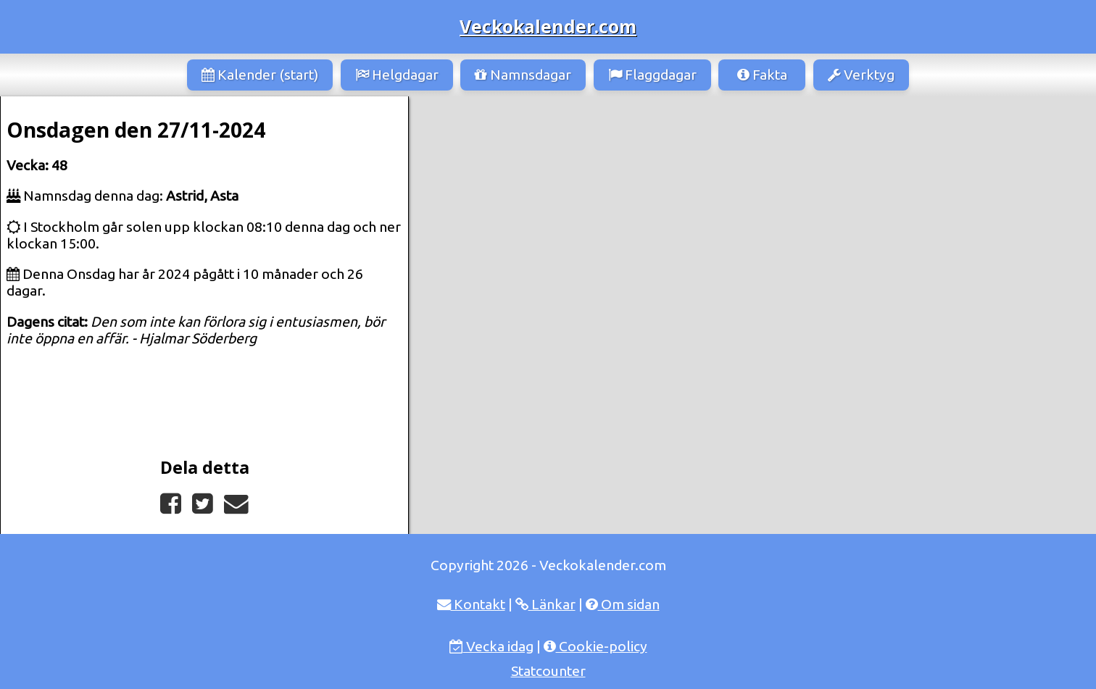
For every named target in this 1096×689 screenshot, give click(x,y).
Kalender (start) (260, 75)
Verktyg (861, 75)
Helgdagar (397, 75)
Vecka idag (491, 646)
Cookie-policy (595, 646)
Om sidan (623, 604)
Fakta (762, 75)
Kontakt (471, 604)
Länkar (545, 604)
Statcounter (548, 671)
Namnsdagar (523, 75)
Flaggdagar (652, 75)
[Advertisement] (753, 205)
